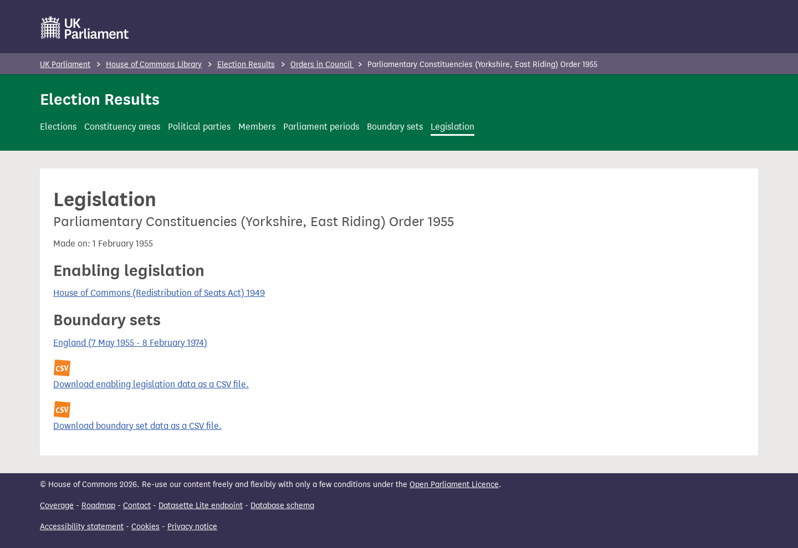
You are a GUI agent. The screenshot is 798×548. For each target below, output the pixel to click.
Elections (58, 126)
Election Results (246, 64)
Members (256, 126)
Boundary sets (395, 126)
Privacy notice (192, 526)
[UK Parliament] (85, 28)
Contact (137, 505)
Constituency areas (122, 126)
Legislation (452, 126)
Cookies (145, 526)
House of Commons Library (154, 64)
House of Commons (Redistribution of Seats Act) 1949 (159, 293)
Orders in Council (322, 64)
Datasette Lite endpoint (200, 505)
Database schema (282, 505)
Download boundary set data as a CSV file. (137, 426)
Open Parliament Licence (454, 484)
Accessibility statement (82, 526)
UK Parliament (65, 64)
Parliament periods (321, 126)
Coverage (57, 505)
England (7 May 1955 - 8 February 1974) (130, 342)
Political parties (199, 126)
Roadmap (98, 505)
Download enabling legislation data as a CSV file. (151, 384)
